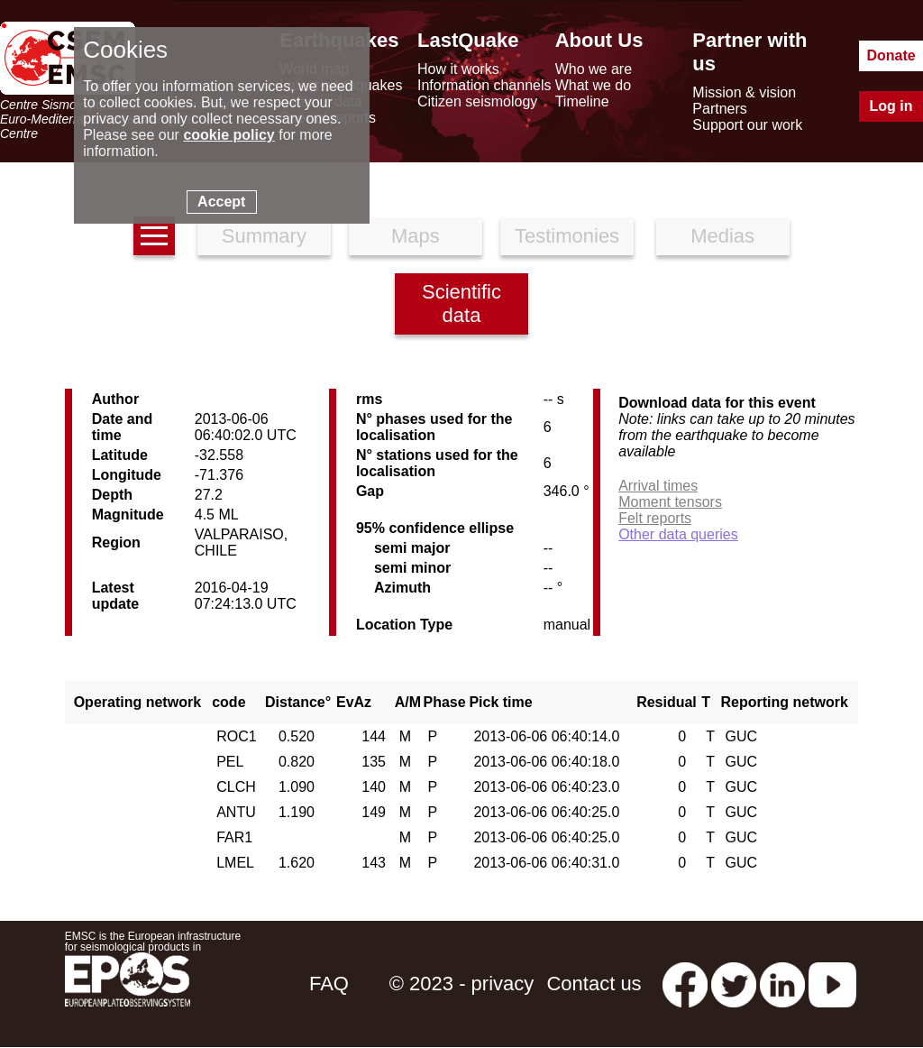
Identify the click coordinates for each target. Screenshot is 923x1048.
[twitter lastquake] (733, 983)
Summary (264, 236)
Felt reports (654, 518)
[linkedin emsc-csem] (782, 983)
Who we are (593, 69)
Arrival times (658, 485)
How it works (458, 69)
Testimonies (567, 236)
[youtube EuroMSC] (832, 983)
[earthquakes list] (154, 235)
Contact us (593, 983)
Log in (891, 106)
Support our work (747, 125)
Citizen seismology (477, 101)
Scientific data (461, 303)
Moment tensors (670, 502)
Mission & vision (744, 92)
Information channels (484, 85)
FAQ (329, 983)
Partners (719, 108)
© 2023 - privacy (462, 983)
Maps (415, 236)
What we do (593, 85)
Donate (890, 55)
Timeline (582, 101)
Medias (722, 236)
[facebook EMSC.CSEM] (685, 983)
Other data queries (678, 534)
